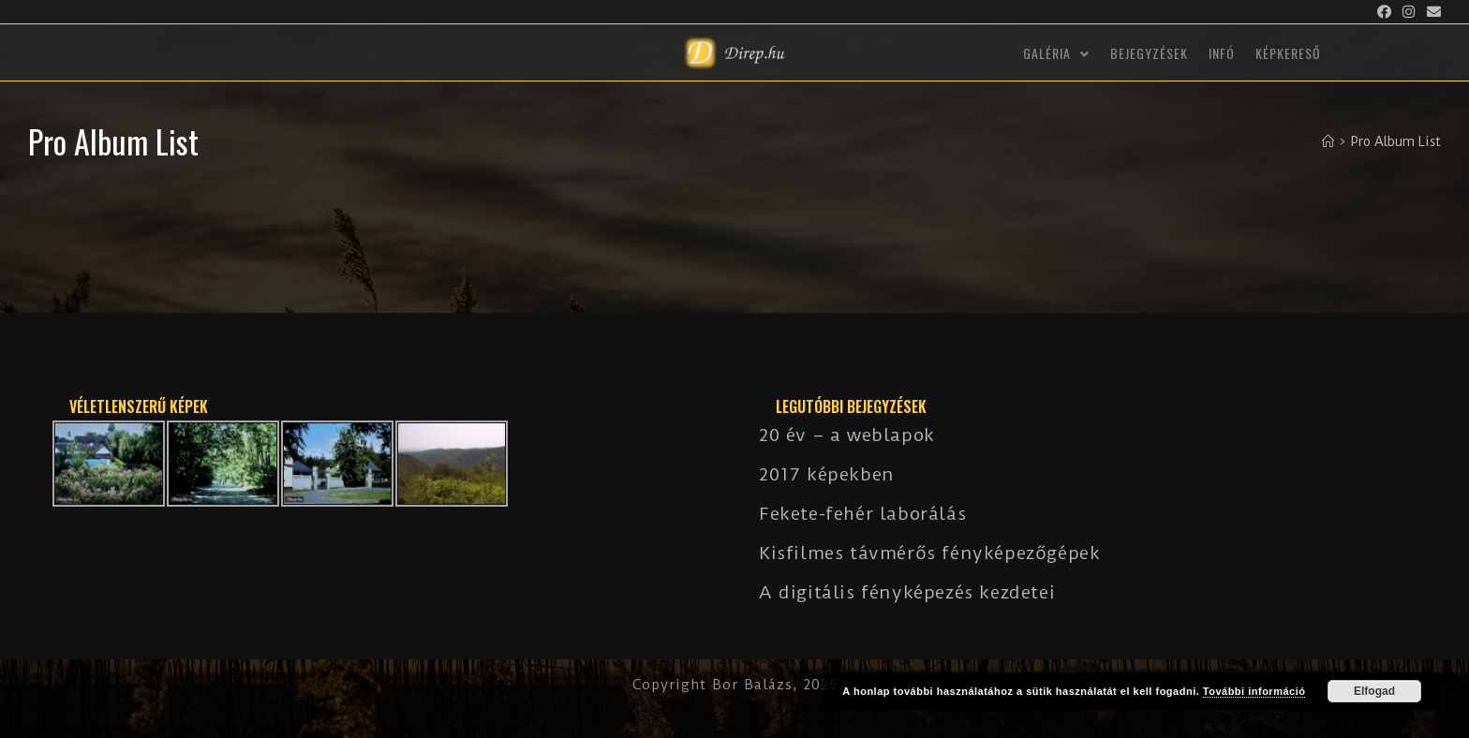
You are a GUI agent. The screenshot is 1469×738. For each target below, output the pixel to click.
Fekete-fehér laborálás (862, 513)
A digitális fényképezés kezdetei (907, 592)
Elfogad (1374, 691)
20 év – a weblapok (847, 435)
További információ (1254, 691)
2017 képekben (827, 474)
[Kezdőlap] (1328, 141)
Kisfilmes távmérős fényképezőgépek (929, 553)
